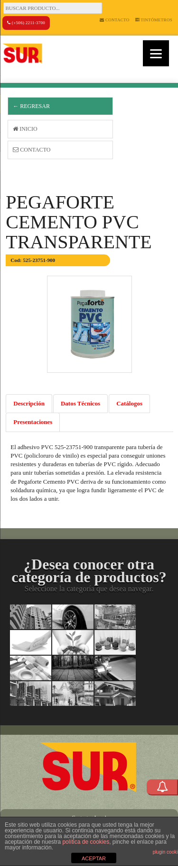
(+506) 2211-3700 (26, 22)
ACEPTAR (94, 858)
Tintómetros (154, 20)
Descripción (29, 403)
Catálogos (129, 403)
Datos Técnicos (80, 403)
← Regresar (31, 106)
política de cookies (85, 842)
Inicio (25, 129)
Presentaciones (32, 421)
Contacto (114, 20)
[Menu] (156, 53)
